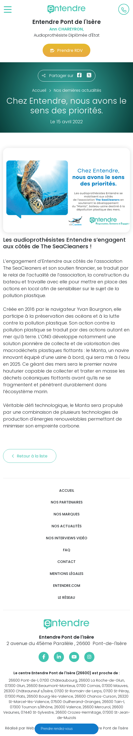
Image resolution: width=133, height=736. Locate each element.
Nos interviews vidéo (66, 538)
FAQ (66, 550)
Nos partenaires (66, 502)
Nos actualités (66, 526)
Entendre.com (66, 586)
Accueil (66, 490)
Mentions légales (66, 574)
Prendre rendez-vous (57, 729)
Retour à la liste (29, 456)
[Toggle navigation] (8, 9)
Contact (66, 562)
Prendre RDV (66, 50)
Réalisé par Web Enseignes (29, 728)
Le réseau (66, 597)
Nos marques (66, 514)
